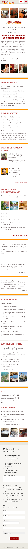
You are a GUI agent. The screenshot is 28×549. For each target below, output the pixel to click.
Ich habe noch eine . (10, 461)
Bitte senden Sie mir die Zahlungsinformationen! (11, 456)
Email (14, 527)
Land (14, 532)
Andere (15, 508)
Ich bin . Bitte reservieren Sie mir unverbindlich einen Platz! (12, 470)
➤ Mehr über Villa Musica (20, 235)
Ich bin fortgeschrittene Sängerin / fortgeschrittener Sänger (13, 500)
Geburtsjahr (11, 522)
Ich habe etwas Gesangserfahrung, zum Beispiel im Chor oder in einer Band (13, 495)
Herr (5, 508)
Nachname (14, 517)
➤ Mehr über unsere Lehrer (20, 182)
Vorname (14, 511)
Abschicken (14, 538)
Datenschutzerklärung (8, 547)
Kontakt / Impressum (19, 547)
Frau (10, 508)
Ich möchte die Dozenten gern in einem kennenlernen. (12, 464)
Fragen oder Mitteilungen (14, 478)
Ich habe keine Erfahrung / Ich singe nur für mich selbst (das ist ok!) (12, 489)
